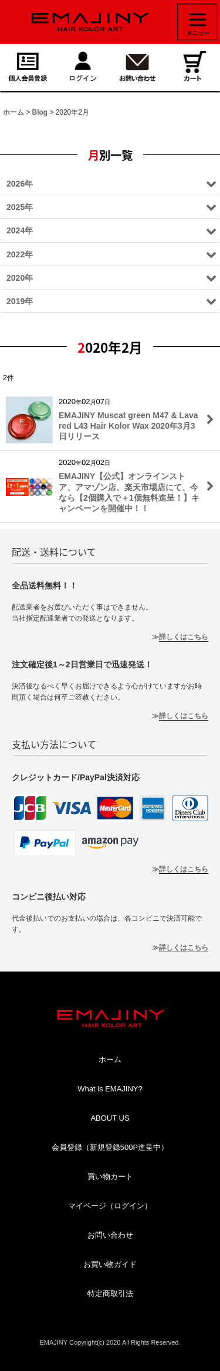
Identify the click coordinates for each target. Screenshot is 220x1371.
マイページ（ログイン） (110, 1205)
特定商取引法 (110, 1293)
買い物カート (110, 1176)
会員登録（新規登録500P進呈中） (110, 1147)
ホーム (110, 1059)
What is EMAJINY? (110, 1088)
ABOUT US (109, 1118)
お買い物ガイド (110, 1264)
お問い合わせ (110, 1235)
